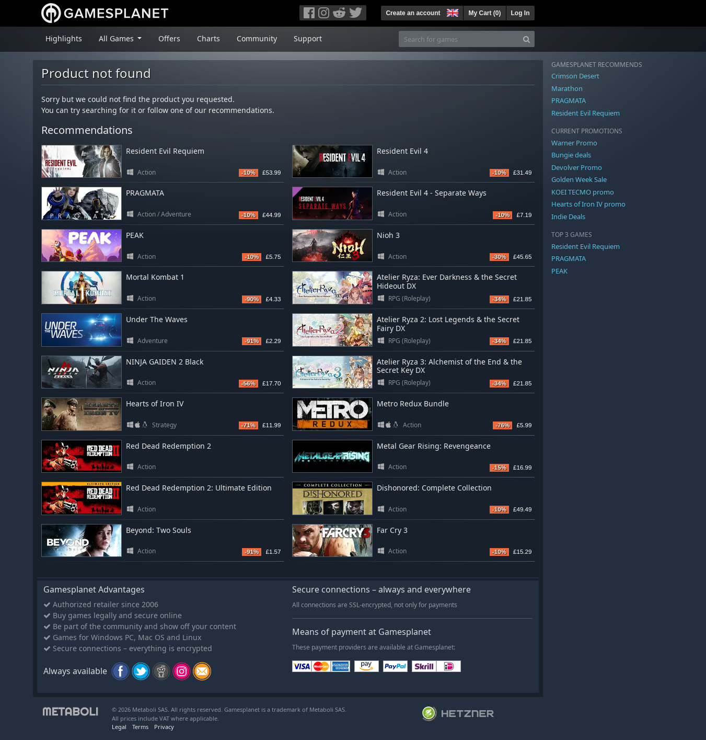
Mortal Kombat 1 (155, 277)
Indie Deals (568, 216)
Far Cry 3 (392, 530)
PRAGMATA (145, 193)
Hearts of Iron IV (154, 403)
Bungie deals (571, 155)
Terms (140, 727)
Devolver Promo (576, 167)
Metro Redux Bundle (413, 403)
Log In (520, 13)
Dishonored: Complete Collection (434, 488)
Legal (119, 727)
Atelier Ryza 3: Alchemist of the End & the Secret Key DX (449, 366)
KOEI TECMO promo (582, 192)
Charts (208, 38)
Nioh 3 (388, 235)
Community (257, 38)
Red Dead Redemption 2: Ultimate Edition (199, 488)
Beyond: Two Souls (158, 530)
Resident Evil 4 (402, 151)
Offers (169, 38)
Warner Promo (574, 142)
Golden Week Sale (579, 179)
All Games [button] (117, 38)
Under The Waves (157, 319)
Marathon (567, 88)
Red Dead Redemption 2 (168, 446)
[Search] (526, 39)
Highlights (63, 38)
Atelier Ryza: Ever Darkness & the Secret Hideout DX (447, 281)
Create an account (413, 13)
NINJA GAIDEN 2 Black (164, 362)
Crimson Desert (575, 76)
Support (308, 38)
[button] (451, 11)
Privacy (164, 727)
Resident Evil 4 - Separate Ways (432, 193)
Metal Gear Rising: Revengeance (434, 446)
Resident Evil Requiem (165, 151)
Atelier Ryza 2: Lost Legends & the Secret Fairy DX (448, 323)
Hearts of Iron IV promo (588, 204)
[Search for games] (459, 39)
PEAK (135, 235)
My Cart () (484, 13)
